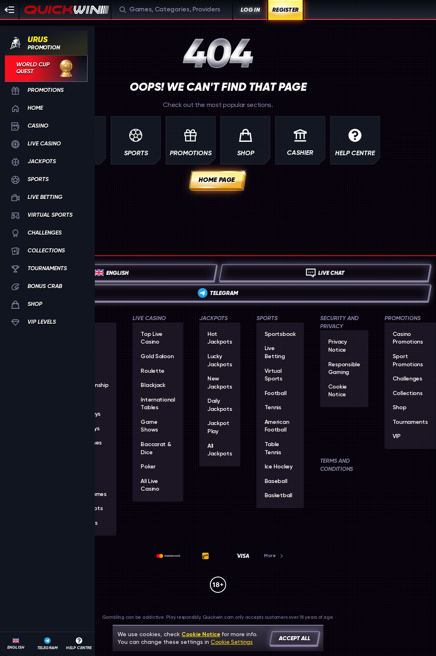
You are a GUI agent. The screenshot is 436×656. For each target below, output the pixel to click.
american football (277, 426)
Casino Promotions (408, 338)
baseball (276, 481)
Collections (408, 393)
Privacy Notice (337, 346)
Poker (148, 467)
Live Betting (275, 352)
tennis (273, 407)
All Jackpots (219, 450)
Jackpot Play (218, 427)
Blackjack (153, 385)
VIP (397, 436)
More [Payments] (274, 555)
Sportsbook (280, 334)
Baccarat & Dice (156, 448)
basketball (278, 495)
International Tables (158, 404)
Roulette (153, 371)
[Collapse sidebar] (9, 9)
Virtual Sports (273, 375)
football (275, 393)
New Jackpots (219, 383)
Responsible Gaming (344, 369)
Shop (399, 407)
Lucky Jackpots (219, 361)
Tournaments (410, 422)
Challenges (407, 379)
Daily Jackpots (219, 405)
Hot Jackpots (219, 338)
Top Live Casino (151, 338)
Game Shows (149, 426)
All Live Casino (150, 485)
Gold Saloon (157, 356)
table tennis (273, 448)
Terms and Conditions (336, 464)
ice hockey (279, 467)
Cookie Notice (337, 391)
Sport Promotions (408, 361)
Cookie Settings (232, 642)
